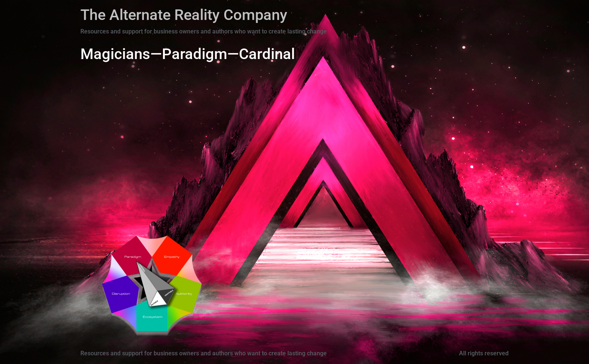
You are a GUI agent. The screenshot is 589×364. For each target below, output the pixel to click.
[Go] (137, 260)
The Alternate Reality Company (183, 15)
